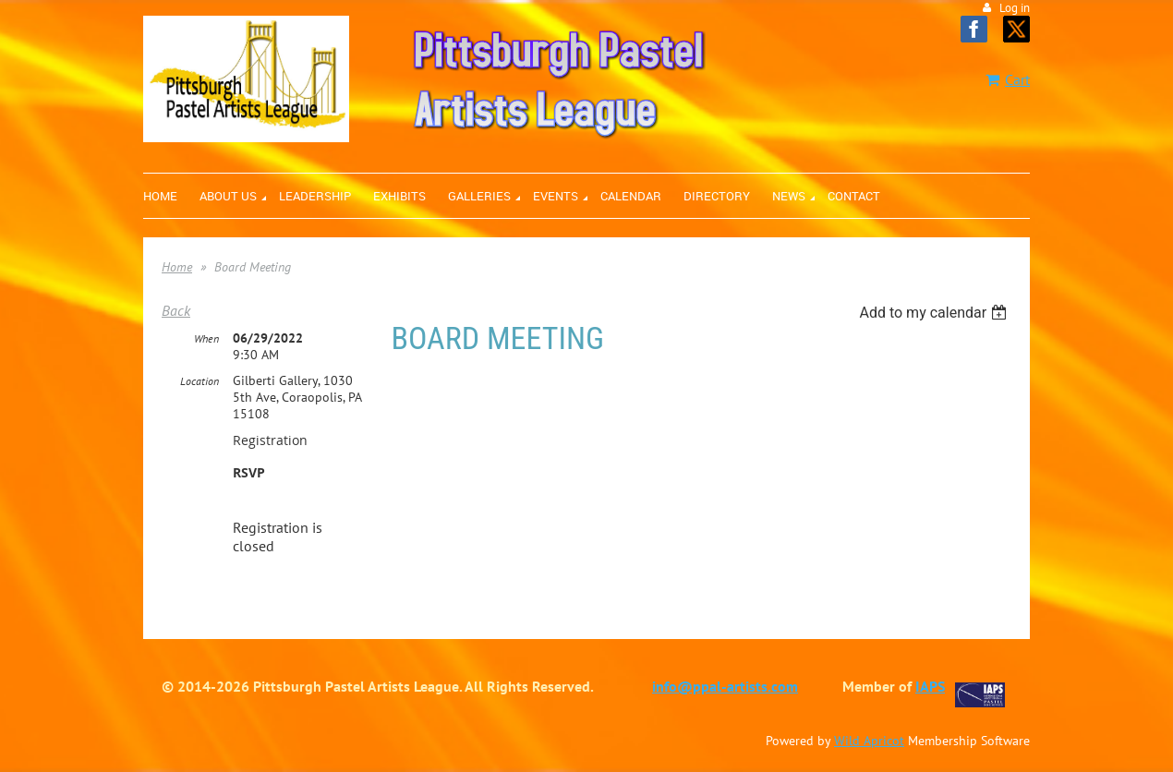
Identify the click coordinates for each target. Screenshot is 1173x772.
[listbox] (935, 312)
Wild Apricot (869, 740)
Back (176, 310)
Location (199, 381)
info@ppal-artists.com (725, 686)
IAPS (930, 686)
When (206, 338)
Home (177, 267)
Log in (1014, 8)
